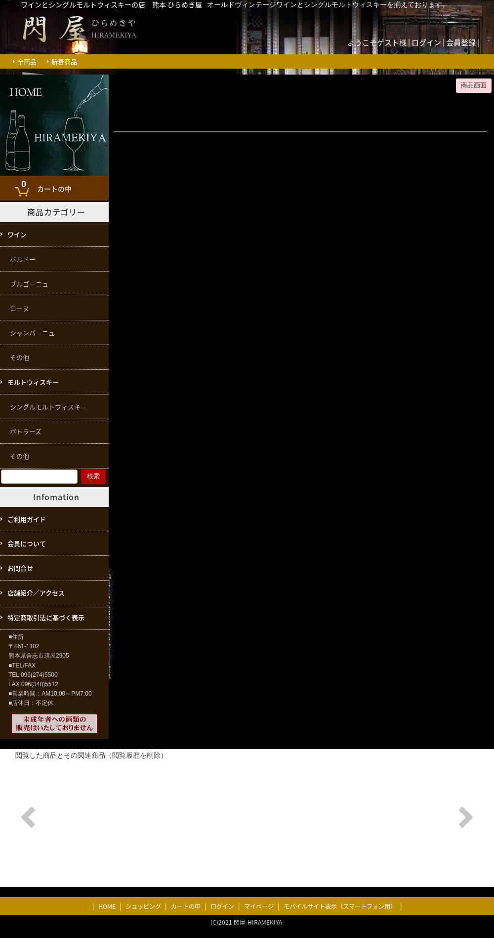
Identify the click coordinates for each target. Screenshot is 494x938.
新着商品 (64, 61)
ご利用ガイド (26, 519)
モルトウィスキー (33, 382)
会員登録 (461, 42)
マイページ (259, 906)
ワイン (17, 234)
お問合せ (20, 568)
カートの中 (44, 185)
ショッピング (143, 906)
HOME (107, 906)
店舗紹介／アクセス (36, 592)
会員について (26, 543)
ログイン (426, 42)
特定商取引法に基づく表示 (45, 617)
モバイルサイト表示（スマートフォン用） (340, 906)
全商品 (27, 61)
